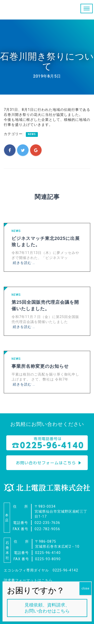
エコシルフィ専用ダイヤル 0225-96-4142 (41, 570)
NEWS (32, 134)
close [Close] (85, 588)
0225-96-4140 (48, 553)
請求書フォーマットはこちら (28, 580)
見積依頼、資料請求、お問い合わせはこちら (47, 607)
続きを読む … (24, 263)
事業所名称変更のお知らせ (40, 366)
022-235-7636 (47, 523)
